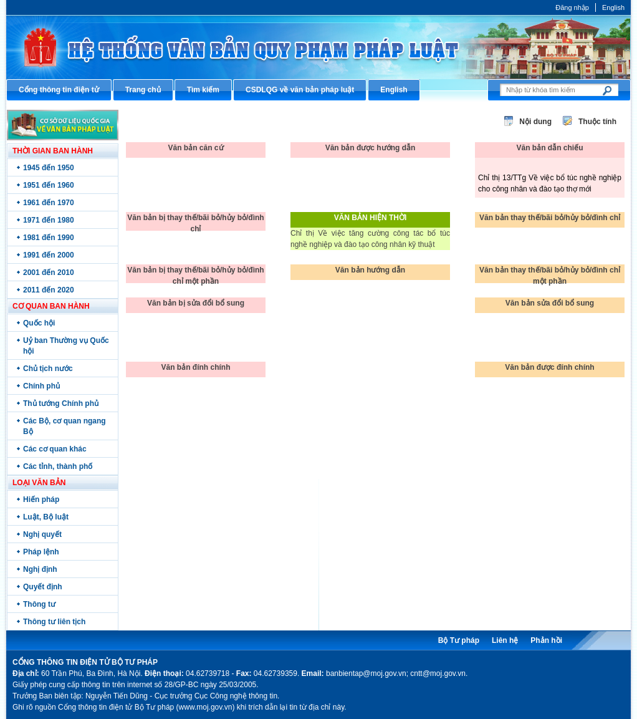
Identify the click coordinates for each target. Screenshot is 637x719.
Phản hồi (546, 640)
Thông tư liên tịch (54, 621)
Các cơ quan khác (55, 449)
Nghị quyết (42, 534)
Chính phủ (41, 386)
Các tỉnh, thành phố (57, 466)
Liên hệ (505, 640)
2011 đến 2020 (48, 290)
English (613, 7)
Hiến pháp (41, 499)
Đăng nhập (572, 7)
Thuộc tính (597, 121)
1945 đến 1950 (48, 167)
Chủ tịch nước (48, 368)
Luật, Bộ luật (46, 517)
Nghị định (40, 569)
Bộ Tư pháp (458, 640)
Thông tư (39, 604)
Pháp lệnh (41, 552)
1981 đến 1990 (48, 237)
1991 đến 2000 (48, 255)
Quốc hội (39, 323)
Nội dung (535, 121)
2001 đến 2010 (48, 272)
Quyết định (42, 586)
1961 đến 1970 (48, 202)
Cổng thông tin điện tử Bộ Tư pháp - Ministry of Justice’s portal (318, 47)
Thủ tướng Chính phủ (60, 403)
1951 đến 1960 (48, 185)
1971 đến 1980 (48, 220)
